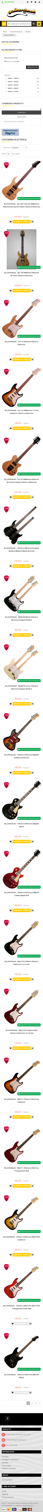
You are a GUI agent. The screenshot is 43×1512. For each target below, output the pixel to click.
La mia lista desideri (31, 2)
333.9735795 (9, 2)
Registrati (5, 1494)
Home (5, 32)
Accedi (39, 2)
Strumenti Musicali (16, 32)
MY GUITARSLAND (28, 2)
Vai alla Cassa (35, 2)
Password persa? (8, 1497)
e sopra (23, 91)
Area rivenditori (7, 1480)
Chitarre (28, 32)
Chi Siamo (5, 1457)
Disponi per (7, 148)
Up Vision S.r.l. (28, 1506)
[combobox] (21, 23)
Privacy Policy (6, 1465)
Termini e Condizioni (9, 1468)
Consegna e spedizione (10, 1460)
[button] (10, 221)
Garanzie (5, 1462)
